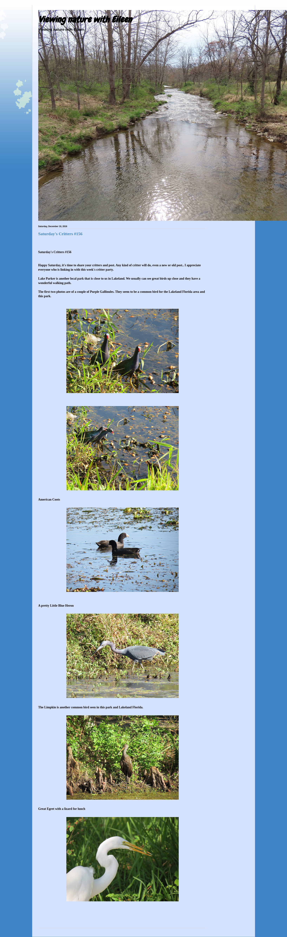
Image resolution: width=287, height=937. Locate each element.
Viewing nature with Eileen (85, 19)
